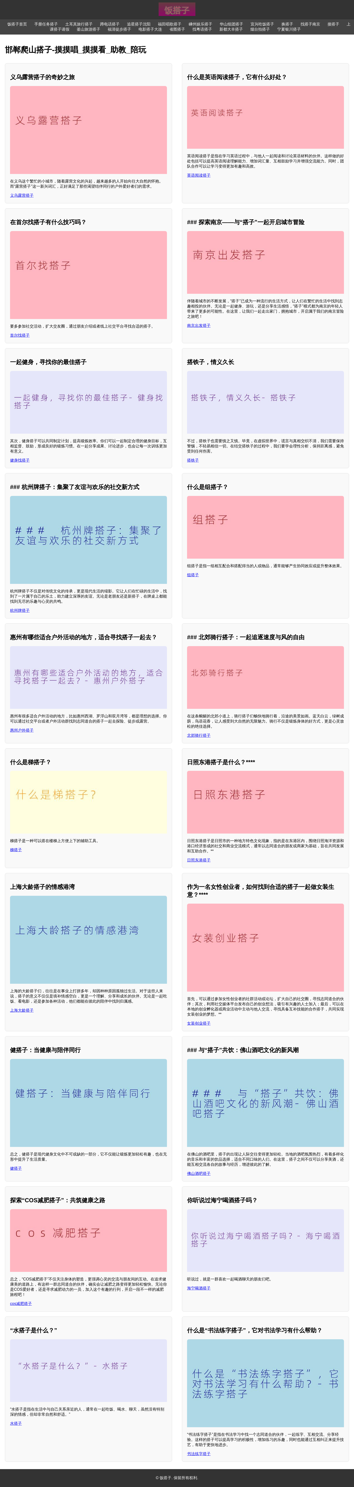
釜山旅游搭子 (88, 29)
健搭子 (16, 1168)
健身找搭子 (20, 460)
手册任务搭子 (46, 24)
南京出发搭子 (199, 325)
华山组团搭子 (231, 24)
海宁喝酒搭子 (199, 1288)
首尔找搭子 (20, 335)
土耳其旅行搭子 (79, 24)
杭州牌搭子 (20, 610)
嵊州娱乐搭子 (200, 24)
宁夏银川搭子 (289, 29)
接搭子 (333, 24)
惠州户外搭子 (22, 730)
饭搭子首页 (17, 24)
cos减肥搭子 (21, 1304)
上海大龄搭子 (22, 1010)
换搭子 (287, 24)
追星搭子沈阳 (139, 24)
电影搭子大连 (150, 29)
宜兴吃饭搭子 (262, 24)
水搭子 (16, 1423)
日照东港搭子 (199, 860)
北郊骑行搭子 (199, 735)
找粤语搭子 (202, 29)
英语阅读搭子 (199, 175)
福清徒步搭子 (119, 29)
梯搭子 (16, 850)
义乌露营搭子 (22, 195)
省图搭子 (177, 29)
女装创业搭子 (199, 1023)
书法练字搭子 (199, 1454)
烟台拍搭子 (260, 29)
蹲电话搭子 (110, 24)
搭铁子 (193, 460)
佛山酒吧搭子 (199, 1173)
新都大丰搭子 (231, 29)
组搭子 (193, 575)
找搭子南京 (310, 24)
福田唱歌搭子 (169, 24)
